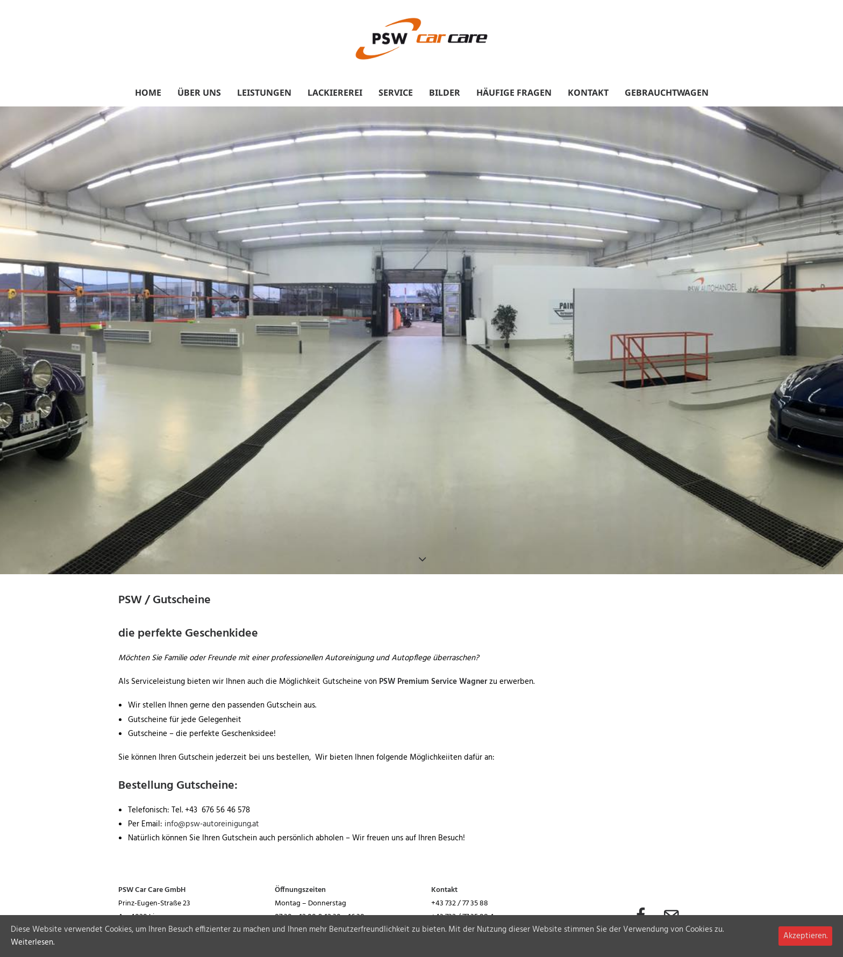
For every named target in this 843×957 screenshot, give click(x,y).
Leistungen (264, 92)
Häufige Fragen (514, 92)
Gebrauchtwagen (667, 92)
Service (395, 92)
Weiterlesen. (32, 942)
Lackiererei (335, 92)
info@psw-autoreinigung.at (212, 824)
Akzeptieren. (805, 936)
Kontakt (588, 92)
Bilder (444, 92)
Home (148, 92)
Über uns (199, 92)
